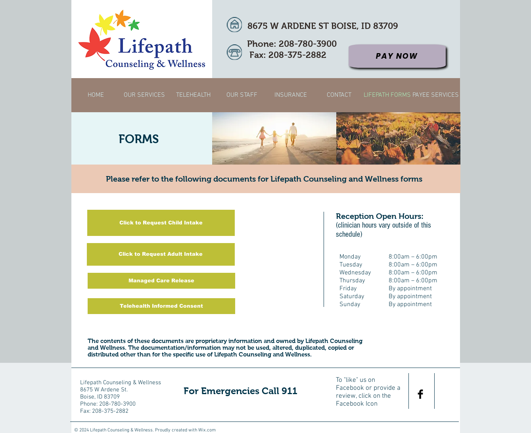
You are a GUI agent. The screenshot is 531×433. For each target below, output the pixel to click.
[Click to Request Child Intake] (161, 223)
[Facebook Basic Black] (420, 394)
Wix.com (207, 430)
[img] (274, 138)
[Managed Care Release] (161, 281)
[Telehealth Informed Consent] (161, 306)
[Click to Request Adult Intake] (161, 254)
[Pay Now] (397, 56)
